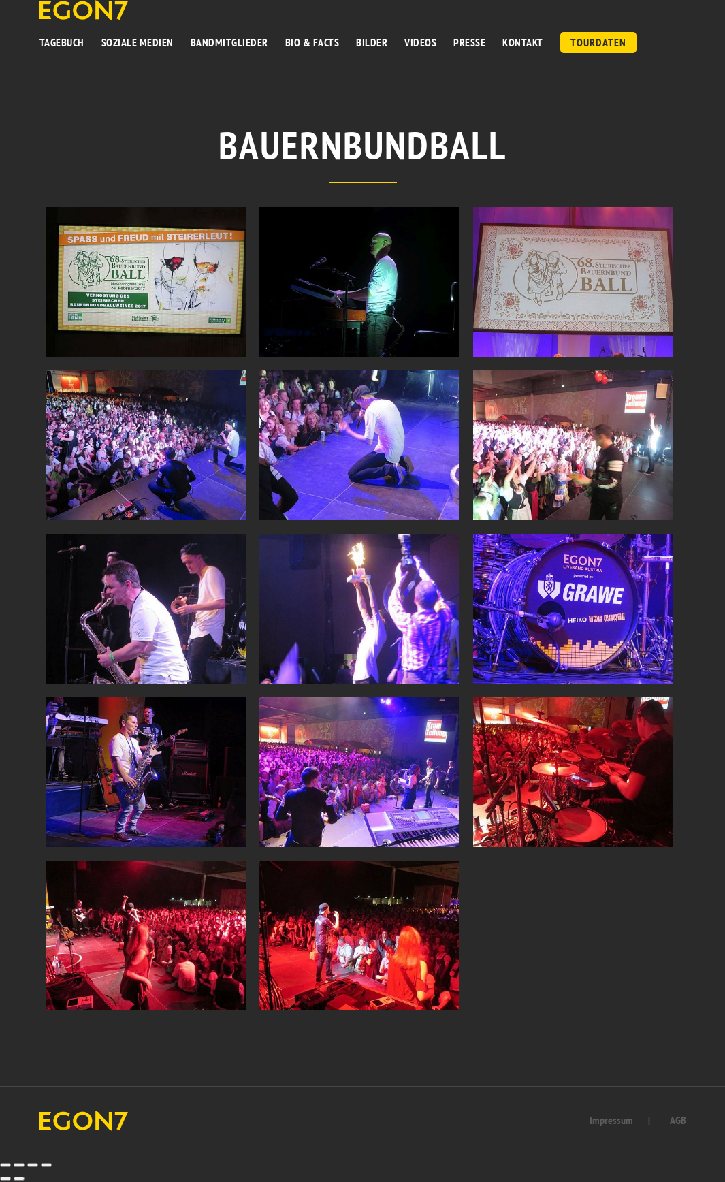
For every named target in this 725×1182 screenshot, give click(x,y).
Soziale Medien (137, 42)
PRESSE (469, 42)
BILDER (371, 42)
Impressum (611, 1120)
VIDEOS (420, 42)
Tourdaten (598, 42)
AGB (678, 1120)
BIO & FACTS (312, 42)
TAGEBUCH (61, 42)
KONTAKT (522, 42)
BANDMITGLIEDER (229, 42)
